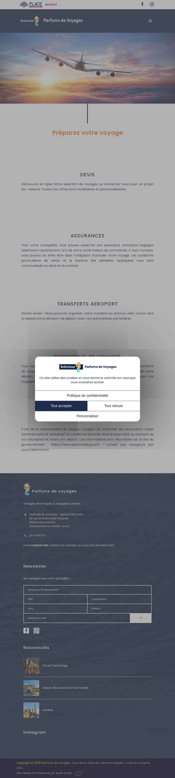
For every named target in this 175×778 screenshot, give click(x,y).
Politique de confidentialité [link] (87, 396)
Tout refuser (113, 406)
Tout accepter (61, 406)
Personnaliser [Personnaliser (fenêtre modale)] (87, 416)
